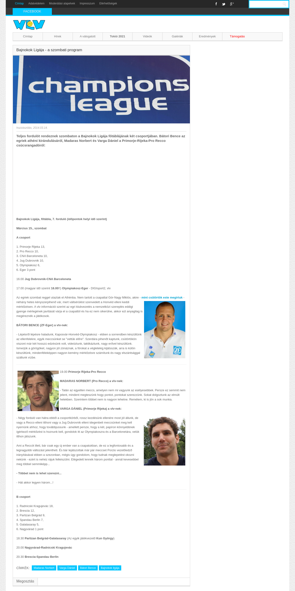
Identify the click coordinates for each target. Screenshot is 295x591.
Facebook (216, 4)
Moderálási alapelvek (62, 3)
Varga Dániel (67, 568)
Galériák (177, 36)
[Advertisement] (101, 182)
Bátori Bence (88, 568)
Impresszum (87, 3)
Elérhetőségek (108, 3)
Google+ (232, 4)
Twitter (223, 4)
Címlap (19, 3)
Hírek (57, 36)
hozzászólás (24, 127)
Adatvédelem (36, 3)
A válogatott (87, 36)
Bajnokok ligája (110, 568)
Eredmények (207, 36)
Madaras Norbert (44, 568)
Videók (147, 36)
